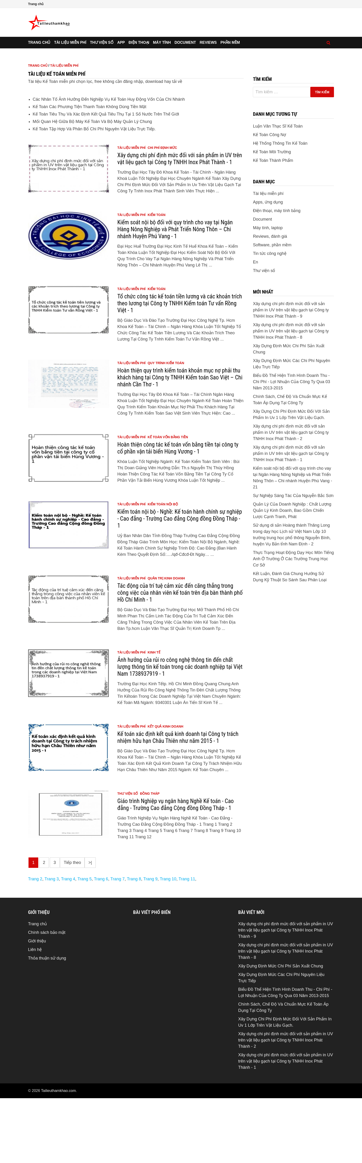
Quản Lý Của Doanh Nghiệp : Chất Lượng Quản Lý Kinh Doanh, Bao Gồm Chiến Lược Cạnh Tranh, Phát (292, 575)
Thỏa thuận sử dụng (47, 1023)
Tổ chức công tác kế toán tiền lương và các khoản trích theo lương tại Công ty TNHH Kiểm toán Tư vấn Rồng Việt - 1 (179, 368)
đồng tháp (149, 858)
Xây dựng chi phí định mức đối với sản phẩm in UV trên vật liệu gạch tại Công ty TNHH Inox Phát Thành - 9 (291, 374)
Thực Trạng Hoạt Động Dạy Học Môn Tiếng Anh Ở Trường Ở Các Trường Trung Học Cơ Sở (293, 623)
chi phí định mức (162, 212)
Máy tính (162, 42)
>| (90, 927)
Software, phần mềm (272, 309)
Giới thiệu (37, 1006)
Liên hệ (35, 1014)
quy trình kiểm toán (166, 428)
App (121, 42)
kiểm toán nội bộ (163, 569)
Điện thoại (139, 42)
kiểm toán (156, 279)
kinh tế (154, 717)
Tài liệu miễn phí (70, 42)
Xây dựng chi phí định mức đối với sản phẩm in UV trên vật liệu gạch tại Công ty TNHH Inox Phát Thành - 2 (291, 497)
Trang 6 (101, 943)
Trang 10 (168, 943)
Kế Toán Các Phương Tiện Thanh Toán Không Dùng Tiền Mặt (89, 171)
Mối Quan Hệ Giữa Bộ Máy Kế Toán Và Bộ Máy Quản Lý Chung (92, 186)
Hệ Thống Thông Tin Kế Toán (280, 208)
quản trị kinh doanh (166, 643)
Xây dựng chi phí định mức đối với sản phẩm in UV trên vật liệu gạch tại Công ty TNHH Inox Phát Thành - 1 (179, 223)
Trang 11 (187, 943)
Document (185, 42)
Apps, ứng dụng (268, 267)
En (255, 327)
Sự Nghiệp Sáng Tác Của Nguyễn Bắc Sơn (293, 560)
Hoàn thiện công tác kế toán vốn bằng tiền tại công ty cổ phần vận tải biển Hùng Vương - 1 (177, 513)
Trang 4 (68, 943)
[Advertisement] (181, 83)
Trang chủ (36, 4)
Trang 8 (134, 943)
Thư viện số (102, 42)
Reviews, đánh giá (270, 301)
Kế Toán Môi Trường (272, 216)
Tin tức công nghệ (269, 318)
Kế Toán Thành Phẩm (273, 225)
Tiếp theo (72, 927)
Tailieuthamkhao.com (58, 1155)
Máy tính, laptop (268, 292)
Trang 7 (117, 943)
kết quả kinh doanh (165, 791)
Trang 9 (150, 943)
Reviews (208, 42)
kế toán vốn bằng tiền (168, 502)
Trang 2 (35, 943)
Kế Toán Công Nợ (269, 199)
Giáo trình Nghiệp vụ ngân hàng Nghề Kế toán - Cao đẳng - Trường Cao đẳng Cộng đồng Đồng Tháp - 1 (175, 869)
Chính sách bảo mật (46, 997)
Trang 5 (84, 943)
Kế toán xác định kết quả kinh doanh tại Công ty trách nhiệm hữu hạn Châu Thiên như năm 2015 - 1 (177, 802)
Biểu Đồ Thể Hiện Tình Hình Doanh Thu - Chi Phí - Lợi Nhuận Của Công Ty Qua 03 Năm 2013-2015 (291, 446)
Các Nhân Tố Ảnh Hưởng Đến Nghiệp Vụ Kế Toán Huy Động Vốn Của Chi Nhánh (109, 164)
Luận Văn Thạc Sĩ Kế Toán (277, 191)
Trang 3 (51, 943)
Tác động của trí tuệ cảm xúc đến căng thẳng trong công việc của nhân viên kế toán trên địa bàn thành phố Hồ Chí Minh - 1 (180, 657)
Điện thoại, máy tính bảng (276, 275)
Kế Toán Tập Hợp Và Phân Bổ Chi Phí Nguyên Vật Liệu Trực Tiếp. (94, 193)
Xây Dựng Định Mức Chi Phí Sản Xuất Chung (280, 1031)
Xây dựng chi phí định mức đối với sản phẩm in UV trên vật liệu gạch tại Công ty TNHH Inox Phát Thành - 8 (291, 395)
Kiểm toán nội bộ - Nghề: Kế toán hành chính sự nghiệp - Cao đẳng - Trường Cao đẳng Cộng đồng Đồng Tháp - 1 (179, 583)
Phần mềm (230, 42)
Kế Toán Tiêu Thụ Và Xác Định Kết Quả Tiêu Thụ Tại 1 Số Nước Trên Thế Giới (106, 179)
